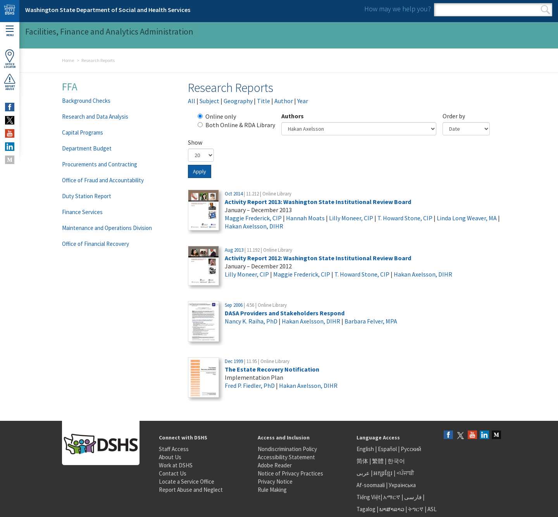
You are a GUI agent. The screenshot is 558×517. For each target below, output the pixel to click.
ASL (432, 509)
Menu (10, 31)
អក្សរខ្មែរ (383, 473)
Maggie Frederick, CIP (253, 218)
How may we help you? (397, 9)
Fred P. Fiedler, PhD (250, 385)
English (365, 449)
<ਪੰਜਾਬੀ (405, 473)
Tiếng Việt (368, 497)
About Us (170, 457)
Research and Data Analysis (95, 116)
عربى (363, 473)
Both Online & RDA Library (236, 125)
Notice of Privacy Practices (290, 473)
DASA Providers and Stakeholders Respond (284, 313)
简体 (362, 461)
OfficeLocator (10, 59)
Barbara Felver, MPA (370, 321)
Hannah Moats (305, 218)
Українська (402, 485)
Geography (238, 101)
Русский (411, 449)
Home (68, 60)
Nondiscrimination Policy (287, 449)
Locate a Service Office (186, 481)
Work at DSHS (176, 465)
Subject (209, 101)
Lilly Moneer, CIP (351, 218)
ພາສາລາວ (391, 509)
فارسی (412, 497)
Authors (292, 116)
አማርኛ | (393, 497)
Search (545, 9)
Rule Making (272, 489)
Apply (199, 171)
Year (302, 101)
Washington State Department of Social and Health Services (107, 10)
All (191, 101)
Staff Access (174, 449)
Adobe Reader (275, 465)
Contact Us (172, 473)
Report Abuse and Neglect (191, 489)
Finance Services (82, 212)
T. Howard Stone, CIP (404, 218)
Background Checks (86, 100)
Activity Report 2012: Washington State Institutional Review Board (318, 258)
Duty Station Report (86, 196)
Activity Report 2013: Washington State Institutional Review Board (318, 202)
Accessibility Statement (286, 457)
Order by (454, 116)
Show (195, 142)
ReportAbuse (10, 82)
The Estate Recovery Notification (272, 369)
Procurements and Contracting (99, 164)
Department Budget (87, 148)
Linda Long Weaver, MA (467, 218)
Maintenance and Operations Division (107, 228)
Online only (217, 116)
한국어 (396, 461)
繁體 (378, 461)
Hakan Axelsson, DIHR (254, 226)
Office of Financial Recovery (95, 243)
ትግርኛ (416, 509)
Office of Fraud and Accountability (103, 180)
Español (387, 449)
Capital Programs (82, 132)
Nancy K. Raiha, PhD (251, 321)
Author (283, 101)
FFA (70, 86)
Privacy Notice (275, 481)
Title (263, 101)
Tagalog (365, 509)
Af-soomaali (370, 485)
